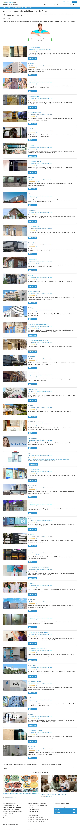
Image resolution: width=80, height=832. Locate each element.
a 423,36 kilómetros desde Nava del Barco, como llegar (40, 375)
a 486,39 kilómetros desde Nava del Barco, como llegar (40, 667)
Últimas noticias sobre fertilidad (10, 824)
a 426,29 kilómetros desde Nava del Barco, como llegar (40, 407)
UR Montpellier (31, 356)
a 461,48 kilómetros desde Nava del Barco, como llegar (40, 569)
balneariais (37, 830)
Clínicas (46, 4)
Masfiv (29, 453)
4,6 (31, 132)
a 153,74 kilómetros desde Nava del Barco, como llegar (40, 65)
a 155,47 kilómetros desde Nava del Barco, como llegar (40, 82)
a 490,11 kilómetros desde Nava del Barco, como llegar (40, 716)
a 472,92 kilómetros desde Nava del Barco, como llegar (40, 618)
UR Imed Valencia (32, 485)
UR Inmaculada (31, 242)
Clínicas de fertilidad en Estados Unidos (38, 819)
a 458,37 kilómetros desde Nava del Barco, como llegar (40, 552)
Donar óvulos (6, 820)
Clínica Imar (31, 550)
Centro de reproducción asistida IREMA (37, 648)
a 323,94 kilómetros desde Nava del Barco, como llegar (40, 130)
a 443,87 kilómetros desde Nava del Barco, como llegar (40, 455)
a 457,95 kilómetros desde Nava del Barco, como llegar (40, 536)
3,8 (31, 84)
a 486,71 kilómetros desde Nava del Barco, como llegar (40, 683)
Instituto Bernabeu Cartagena (35, 730)
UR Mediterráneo (32, 599)
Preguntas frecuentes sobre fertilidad (12, 807)
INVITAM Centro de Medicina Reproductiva (38, 632)
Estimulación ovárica (12, 797)
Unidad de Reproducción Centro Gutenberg (38, 324)
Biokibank (30, 194)
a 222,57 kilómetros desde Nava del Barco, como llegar (40, 114)
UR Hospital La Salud (33, 373)
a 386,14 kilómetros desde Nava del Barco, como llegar (40, 244)
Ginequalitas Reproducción (34, 112)
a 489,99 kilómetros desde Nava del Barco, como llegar (40, 700)
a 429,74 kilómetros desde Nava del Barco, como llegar (40, 440)
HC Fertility (30, 405)
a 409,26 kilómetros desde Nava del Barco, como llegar (40, 326)
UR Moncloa (31, 63)
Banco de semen (7, 822)
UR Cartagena (31, 746)
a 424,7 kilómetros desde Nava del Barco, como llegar (40, 391)
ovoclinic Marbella (32, 389)
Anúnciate (74, 1)
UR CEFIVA (31, 145)
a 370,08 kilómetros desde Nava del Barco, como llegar (40, 196)
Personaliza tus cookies (59, 816)
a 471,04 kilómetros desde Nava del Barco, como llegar (40, 601)
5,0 (31, 51)
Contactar (32, 58)
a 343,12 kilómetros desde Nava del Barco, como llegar (40, 147)
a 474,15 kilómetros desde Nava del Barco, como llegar (40, 634)
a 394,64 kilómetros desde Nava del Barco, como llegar (40, 261)
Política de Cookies (33, 811)
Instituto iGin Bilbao (32, 259)
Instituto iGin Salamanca (34, 47)
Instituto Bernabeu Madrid (34, 96)
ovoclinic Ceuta (31, 698)
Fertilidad (5, 815)
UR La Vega (31, 534)
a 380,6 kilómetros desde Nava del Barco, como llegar (40, 228)
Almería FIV (31, 583)
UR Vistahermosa (32, 665)
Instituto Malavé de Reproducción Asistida (38, 340)
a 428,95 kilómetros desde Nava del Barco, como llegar (40, 424)
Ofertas (58, 4)
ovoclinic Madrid (32, 80)
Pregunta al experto (66, 4)
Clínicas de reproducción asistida (11, 805)
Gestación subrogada (8, 817)
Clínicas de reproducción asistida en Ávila (15, 7)
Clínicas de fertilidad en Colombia (37, 821)
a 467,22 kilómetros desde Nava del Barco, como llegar (40, 585)
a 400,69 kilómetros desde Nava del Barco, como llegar (40, 277)
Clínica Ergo (31, 177)
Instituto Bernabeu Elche (34, 616)
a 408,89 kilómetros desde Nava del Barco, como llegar (40, 310)
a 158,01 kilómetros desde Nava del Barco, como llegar (40, 98)
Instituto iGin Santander (33, 226)
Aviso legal (31, 807)
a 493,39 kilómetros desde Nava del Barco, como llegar (40, 748)
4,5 (31, 587)
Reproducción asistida (8, 813)
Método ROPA (49, 796)
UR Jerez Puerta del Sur (34, 291)
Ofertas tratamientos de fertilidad (11, 809)
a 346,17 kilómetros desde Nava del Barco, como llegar (40, 163)
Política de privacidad (34, 809)
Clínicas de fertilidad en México (36, 817)
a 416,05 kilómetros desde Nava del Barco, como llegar (40, 358)
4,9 (31, 100)
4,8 (31, 165)
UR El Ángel (31, 307)
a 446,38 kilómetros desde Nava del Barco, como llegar (40, 487)
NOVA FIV (30, 275)
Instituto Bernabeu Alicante (34, 681)
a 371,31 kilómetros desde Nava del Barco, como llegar (40, 212)
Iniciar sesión (66, 1)
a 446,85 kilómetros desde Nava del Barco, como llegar (40, 504)
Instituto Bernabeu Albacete (34, 161)
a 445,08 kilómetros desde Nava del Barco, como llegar (40, 471)
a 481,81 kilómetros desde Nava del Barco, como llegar (40, 650)
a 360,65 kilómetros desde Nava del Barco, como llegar (40, 179)
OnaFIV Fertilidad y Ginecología (36, 421)
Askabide (30, 502)
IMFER (29, 518)
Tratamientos (52, 4)
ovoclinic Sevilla (32, 128)
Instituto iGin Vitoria (32, 210)
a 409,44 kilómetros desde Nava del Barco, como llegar (40, 342)
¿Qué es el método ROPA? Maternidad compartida (53, 794)
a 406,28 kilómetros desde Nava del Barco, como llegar (40, 293)
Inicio (4, 7)
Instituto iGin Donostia (33, 469)
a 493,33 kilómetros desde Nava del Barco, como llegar (40, 732)
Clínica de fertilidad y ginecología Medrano (38, 567)
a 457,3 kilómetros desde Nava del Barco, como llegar (40, 520)
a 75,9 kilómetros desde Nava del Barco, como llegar (39, 49)
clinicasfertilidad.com (9, 830)
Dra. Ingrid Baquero (32, 438)
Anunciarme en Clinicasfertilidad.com (38, 805)
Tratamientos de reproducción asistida (12, 811)
